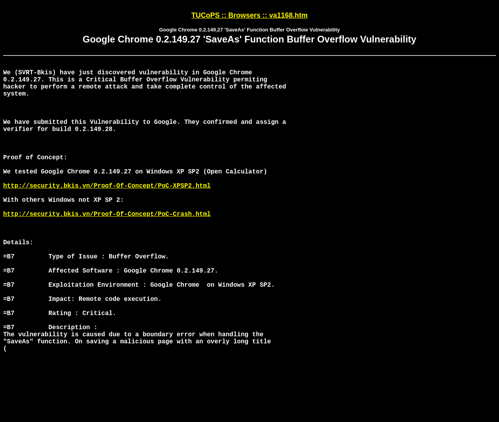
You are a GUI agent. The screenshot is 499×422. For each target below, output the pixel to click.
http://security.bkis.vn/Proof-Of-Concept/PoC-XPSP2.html (107, 213)
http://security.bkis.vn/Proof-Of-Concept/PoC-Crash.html (107, 248)
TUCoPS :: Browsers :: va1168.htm (249, 15)
